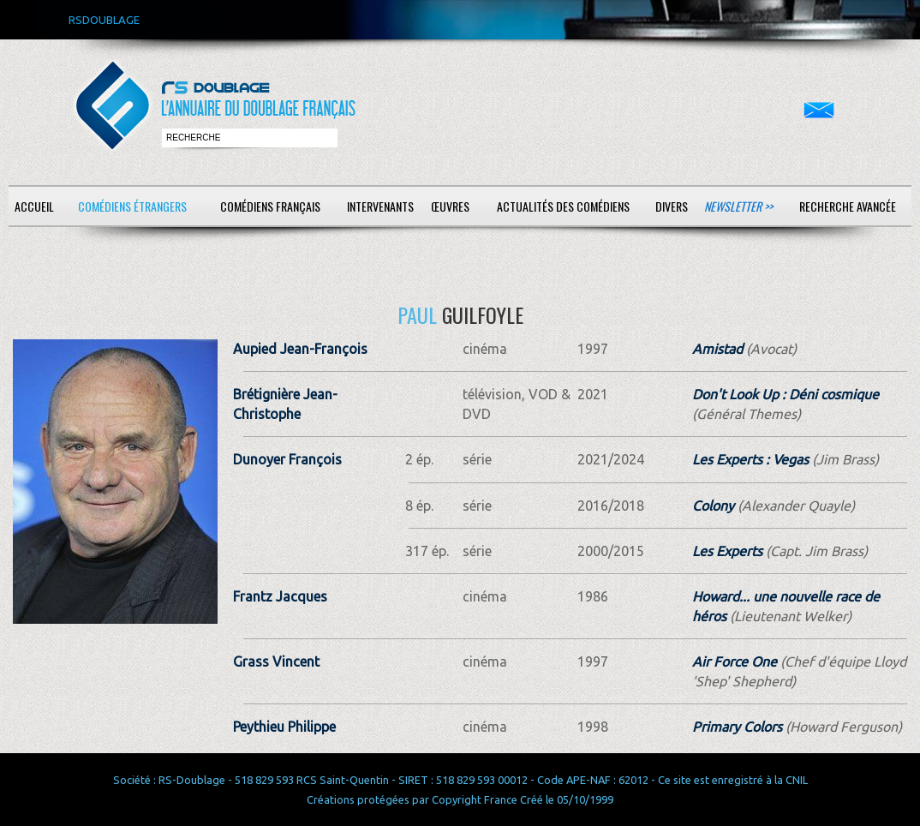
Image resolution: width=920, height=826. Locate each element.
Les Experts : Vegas (750, 459)
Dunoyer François (287, 459)
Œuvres (450, 206)
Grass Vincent (276, 661)
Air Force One (734, 661)
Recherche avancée (847, 206)
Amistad (717, 348)
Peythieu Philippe (284, 726)
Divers (671, 206)
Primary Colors (737, 726)
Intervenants (380, 206)
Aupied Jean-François (300, 348)
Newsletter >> (738, 206)
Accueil (34, 206)
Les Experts (727, 551)
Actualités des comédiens (563, 206)
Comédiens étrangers (132, 206)
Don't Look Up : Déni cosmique (785, 394)
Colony (713, 505)
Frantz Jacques (280, 596)
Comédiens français (270, 206)
